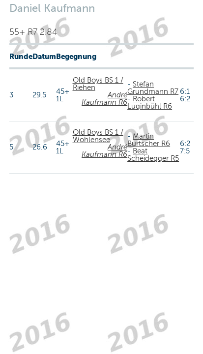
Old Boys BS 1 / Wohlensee (98, 136)
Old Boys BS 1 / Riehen (98, 83)
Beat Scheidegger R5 (153, 154)
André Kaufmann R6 (104, 98)
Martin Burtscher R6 (148, 140)
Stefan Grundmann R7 (152, 87)
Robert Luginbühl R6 (149, 102)
